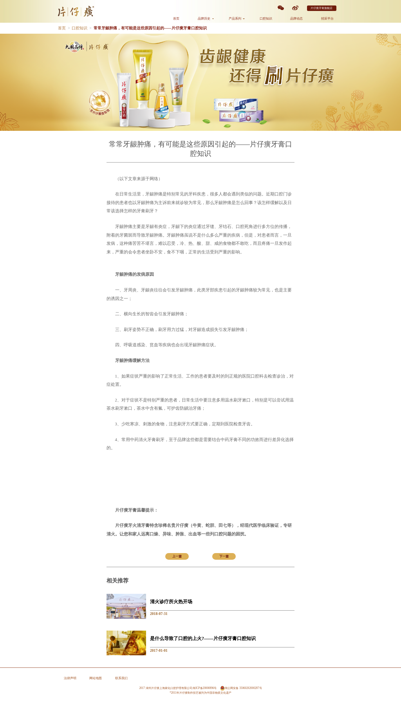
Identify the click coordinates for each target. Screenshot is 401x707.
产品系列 (237, 18)
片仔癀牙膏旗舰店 (321, 8)
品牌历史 (206, 18)
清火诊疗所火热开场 (171, 601)
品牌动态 (296, 18)
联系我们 (121, 678)
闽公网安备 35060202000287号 (241, 688)
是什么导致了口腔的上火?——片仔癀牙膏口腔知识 (203, 638)
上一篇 (177, 556)
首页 (176, 18)
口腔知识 (266, 18)
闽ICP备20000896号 (205, 688)
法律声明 (70, 678)
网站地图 (95, 678)
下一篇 (224, 556)
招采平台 (327, 18)
